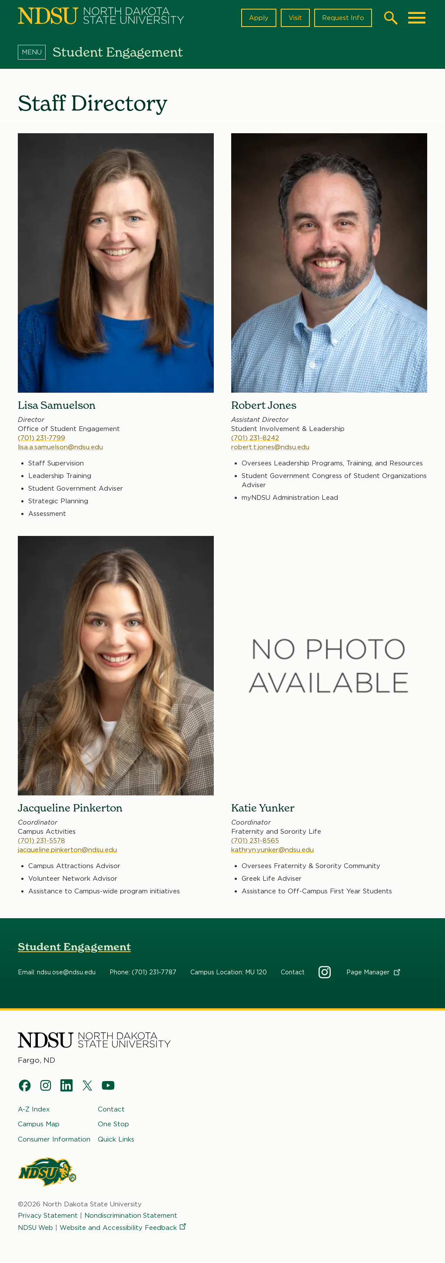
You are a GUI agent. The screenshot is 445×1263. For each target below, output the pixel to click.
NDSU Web (36, 1229)
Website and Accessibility (125, 1229)
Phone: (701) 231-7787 (143, 972)
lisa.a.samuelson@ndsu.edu (60, 447)
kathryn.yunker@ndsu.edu (272, 850)
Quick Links (116, 1140)
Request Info (343, 18)
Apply (258, 18)
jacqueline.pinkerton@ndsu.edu (67, 850)
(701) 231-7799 (42, 437)
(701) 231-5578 (42, 841)
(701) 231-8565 (255, 841)
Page (374, 972)
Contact (293, 972)
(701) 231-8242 (255, 437)
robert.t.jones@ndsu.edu (270, 447)
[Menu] (35, 52)
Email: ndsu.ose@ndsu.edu (57, 972)
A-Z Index (34, 1110)
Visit (295, 18)
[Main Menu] (416, 17)
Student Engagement (74, 947)
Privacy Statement (48, 1216)
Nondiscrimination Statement (132, 1216)
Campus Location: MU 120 (228, 972)
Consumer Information (54, 1140)
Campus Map (39, 1125)
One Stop (113, 1125)
